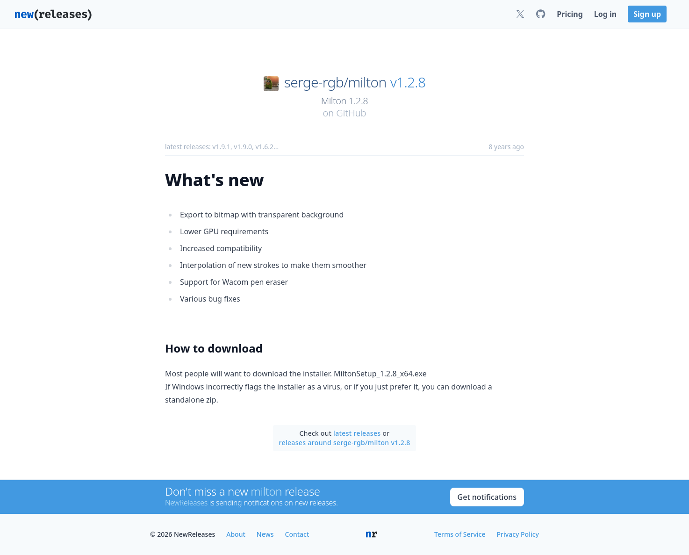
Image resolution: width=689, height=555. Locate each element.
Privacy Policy (518, 534)
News (265, 534)
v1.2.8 (408, 82)
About (235, 534)
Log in (605, 14)
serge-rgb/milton (335, 82)
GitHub (351, 113)
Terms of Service (459, 534)
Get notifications (487, 497)
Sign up (647, 14)
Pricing (569, 14)
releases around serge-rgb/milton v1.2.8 (344, 442)
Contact (297, 534)
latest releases (356, 433)
